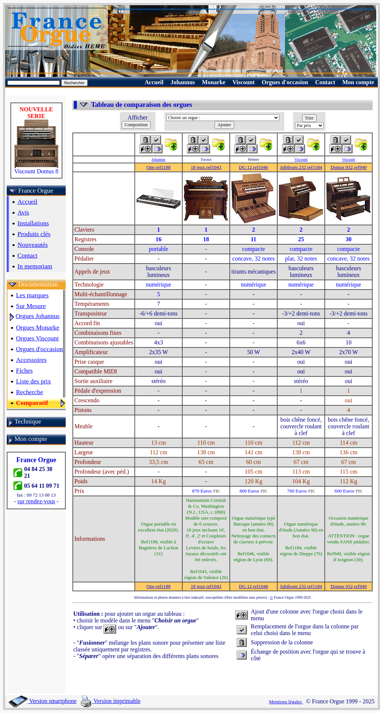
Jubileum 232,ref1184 (301, 167)
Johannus (159, 159)
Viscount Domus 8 (36, 168)
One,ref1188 (159, 167)
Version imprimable (110, 701)
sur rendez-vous (36, 501)
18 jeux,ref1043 (206, 167)
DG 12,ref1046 (253, 167)
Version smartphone (42, 701)
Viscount (301, 159)
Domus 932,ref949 (348, 167)
